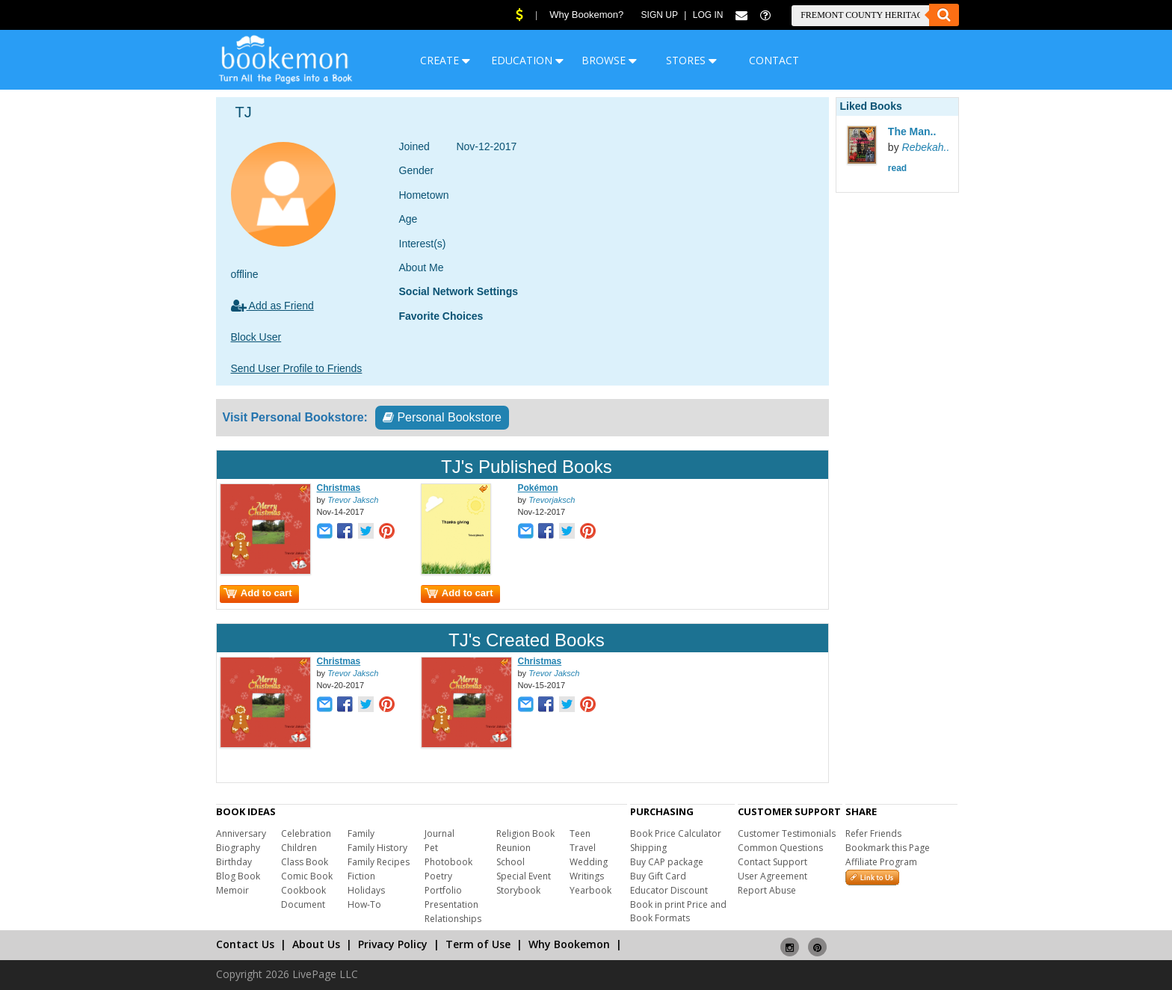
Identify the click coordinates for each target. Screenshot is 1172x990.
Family (361, 833)
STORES (691, 60)
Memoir (232, 890)
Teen (580, 833)
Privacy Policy (393, 944)
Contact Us (245, 944)
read (897, 168)
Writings (587, 876)
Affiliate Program (881, 862)
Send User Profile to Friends (297, 368)
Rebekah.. (926, 147)
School (510, 862)
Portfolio (443, 890)
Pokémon (538, 488)
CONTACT (774, 60)
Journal (439, 833)
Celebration (306, 833)
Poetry (438, 876)
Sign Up (659, 15)
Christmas (339, 488)
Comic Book (307, 876)
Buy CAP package (666, 862)
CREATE (445, 60)
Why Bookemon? (586, 14)
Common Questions (780, 847)
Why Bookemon (569, 944)
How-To (364, 904)
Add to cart (257, 592)
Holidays (366, 890)
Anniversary (241, 833)
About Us (316, 944)
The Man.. (912, 131)
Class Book (304, 862)
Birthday (234, 862)
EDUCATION (527, 60)
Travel (583, 847)
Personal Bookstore (442, 417)
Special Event (523, 876)
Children (299, 847)
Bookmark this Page (887, 847)
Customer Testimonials (787, 833)
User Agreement (772, 876)
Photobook (448, 862)
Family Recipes (379, 862)
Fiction (361, 876)
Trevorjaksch (551, 499)
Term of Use (478, 944)
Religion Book (525, 833)
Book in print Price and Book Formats (678, 911)
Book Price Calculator (675, 833)
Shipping (648, 847)
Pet (431, 847)
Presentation (451, 904)
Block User (256, 337)
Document (303, 904)
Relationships (453, 918)
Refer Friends (873, 833)
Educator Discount (669, 890)
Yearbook (590, 890)
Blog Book (238, 876)
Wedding (589, 862)
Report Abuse (767, 890)
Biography (238, 847)
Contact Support (772, 862)
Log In (708, 15)
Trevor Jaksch (352, 499)
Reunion (513, 847)
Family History (377, 847)
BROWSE (609, 60)
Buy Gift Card (658, 876)
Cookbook (303, 890)
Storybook (518, 890)
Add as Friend (272, 306)
